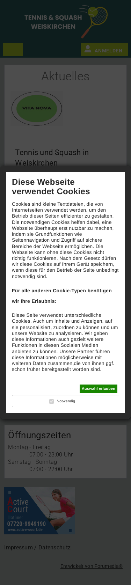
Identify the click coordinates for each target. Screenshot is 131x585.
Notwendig (66, 401)
